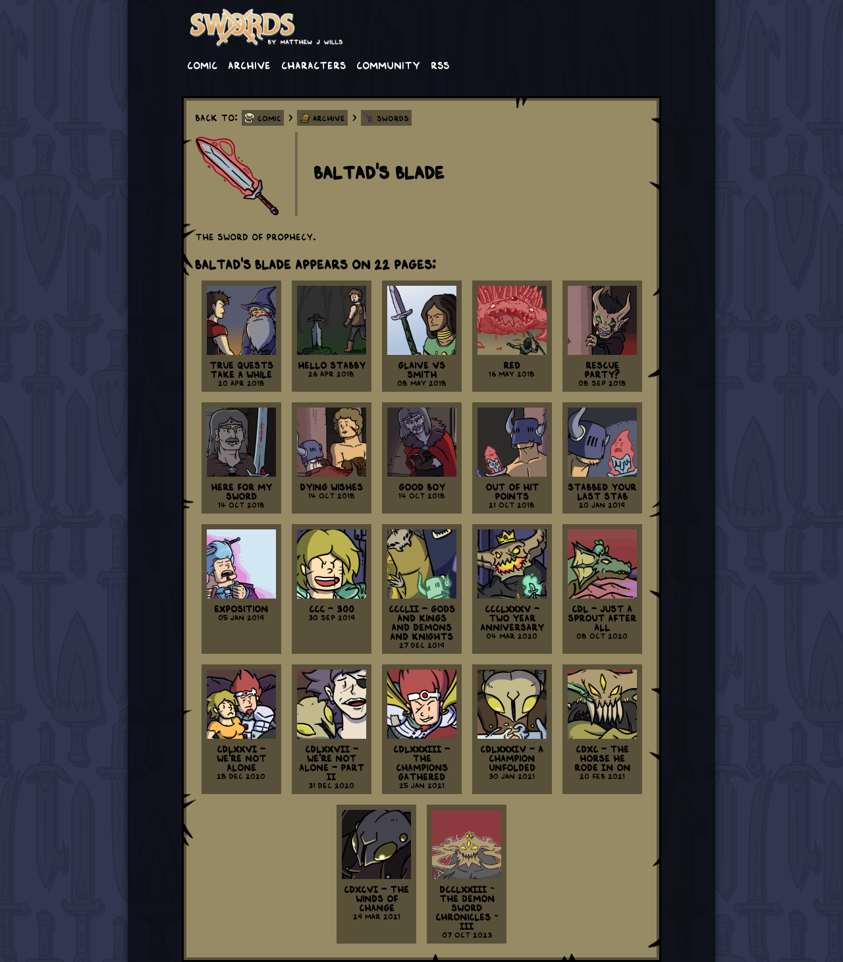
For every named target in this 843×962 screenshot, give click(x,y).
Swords (393, 118)
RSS (440, 64)
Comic (202, 64)
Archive (249, 64)
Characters (313, 64)
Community (388, 64)
